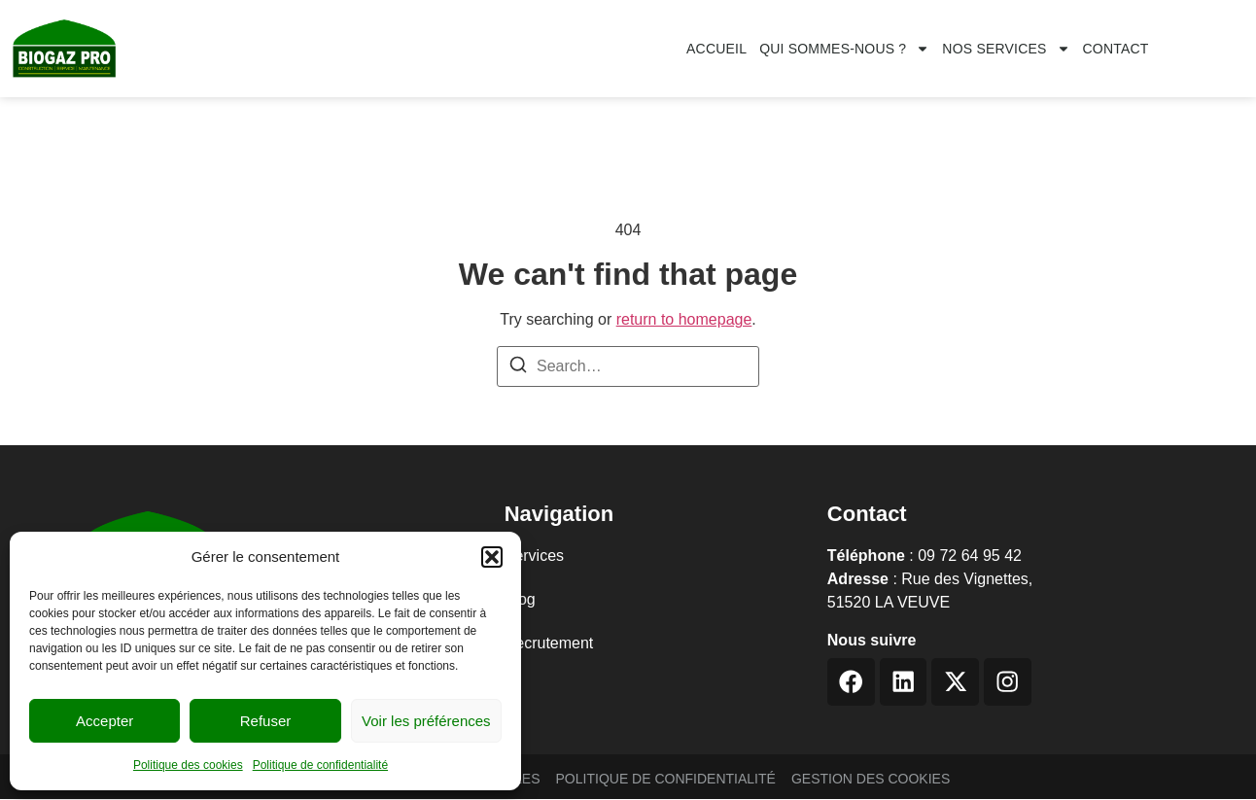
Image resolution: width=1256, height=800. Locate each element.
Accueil (716, 48)
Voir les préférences (426, 721)
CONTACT (1116, 48)
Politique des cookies (188, 765)
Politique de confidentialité (320, 765)
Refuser (266, 721)
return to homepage (684, 319)
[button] (492, 557)
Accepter (104, 721)
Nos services (1005, 48)
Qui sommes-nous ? (844, 48)
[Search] (518, 368)
